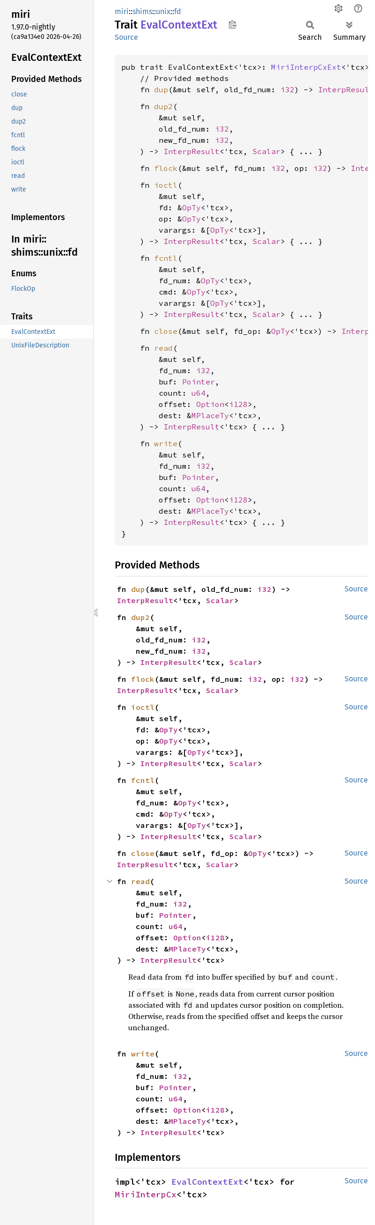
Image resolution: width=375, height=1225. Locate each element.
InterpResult (346, 89)
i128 (238, 404)
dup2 (163, 106)
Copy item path (232, 24)
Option (210, 404)
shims (142, 11)
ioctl (165, 185)
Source (126, 37)
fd (177, 11)
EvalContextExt (207, 1181)
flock (165, 168)
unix (163, 11)
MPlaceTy (210, 415)
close (165, 331)
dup (161, 89)
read (163, 348)
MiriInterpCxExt (306, 67)
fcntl (165, 258)
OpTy (191, 207)
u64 (198, 393)
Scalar (266, 151)
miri (122, 11)
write (165, 443)
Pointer (198, 381)
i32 (287, 89)
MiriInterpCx (145, 1194)
